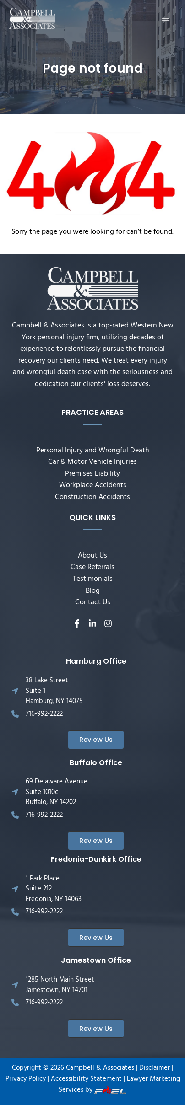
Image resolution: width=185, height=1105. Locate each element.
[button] (96, 739)
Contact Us (92, 602)
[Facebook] (77, 623)
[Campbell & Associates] (32, 18)
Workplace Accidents (92, 485)
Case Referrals (92, 567)
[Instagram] (108, 623)
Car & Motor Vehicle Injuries (92, 461)
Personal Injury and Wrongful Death (92, 450)
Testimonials (93, 579)
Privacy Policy (25, 1079)
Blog (93, 590)
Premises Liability (92, 473)
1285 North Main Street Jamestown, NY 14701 (60, 985)
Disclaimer (154, 1068)
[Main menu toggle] (166, 18)
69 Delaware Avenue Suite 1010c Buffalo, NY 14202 (56, 792)
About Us (92, 555)
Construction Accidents (92, 497)
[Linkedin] (92, 623)
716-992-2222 (44, 713)
